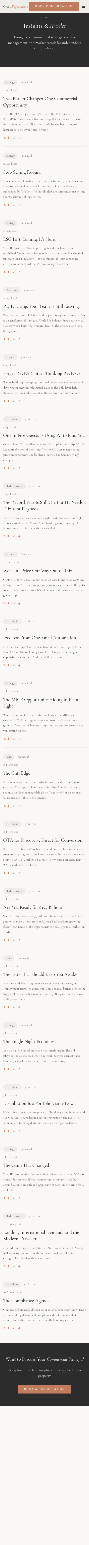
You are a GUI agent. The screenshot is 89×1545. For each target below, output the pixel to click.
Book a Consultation (44, 1389)
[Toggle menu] (83, 6)
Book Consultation (54, 6)
